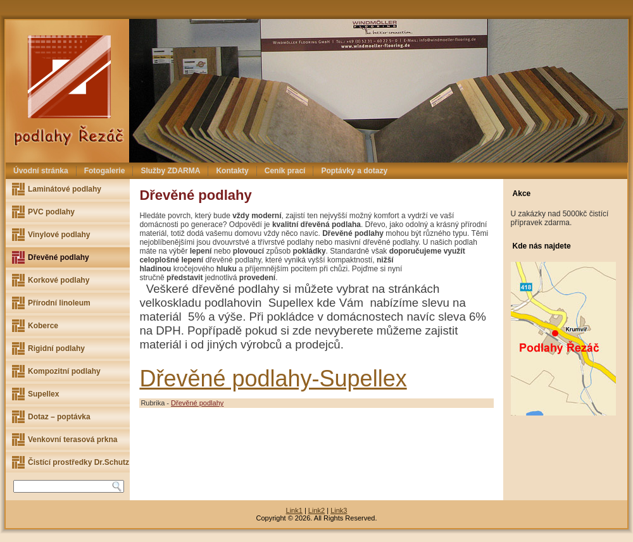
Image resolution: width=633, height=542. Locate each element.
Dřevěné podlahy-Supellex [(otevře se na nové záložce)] (272, 378)
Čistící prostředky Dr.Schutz (78, 462)
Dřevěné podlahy (58, 257)
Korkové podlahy (58, 280)
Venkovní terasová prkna (72, 439)
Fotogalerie (104, 170)
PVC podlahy (51, 211)
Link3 (338, 510)
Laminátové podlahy (64, 189)
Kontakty (232, 170)
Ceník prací (285, 170)
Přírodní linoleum (59, 303)
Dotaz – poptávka (59, 416)
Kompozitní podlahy (64, 371)
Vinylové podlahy (59, 234)
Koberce (43, 325)
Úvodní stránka (40, 170)
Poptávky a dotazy (354, 170)
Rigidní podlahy (56, 348)
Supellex (43, 394)
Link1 (294, 510)
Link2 (316, 510)
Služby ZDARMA (170, 170)
